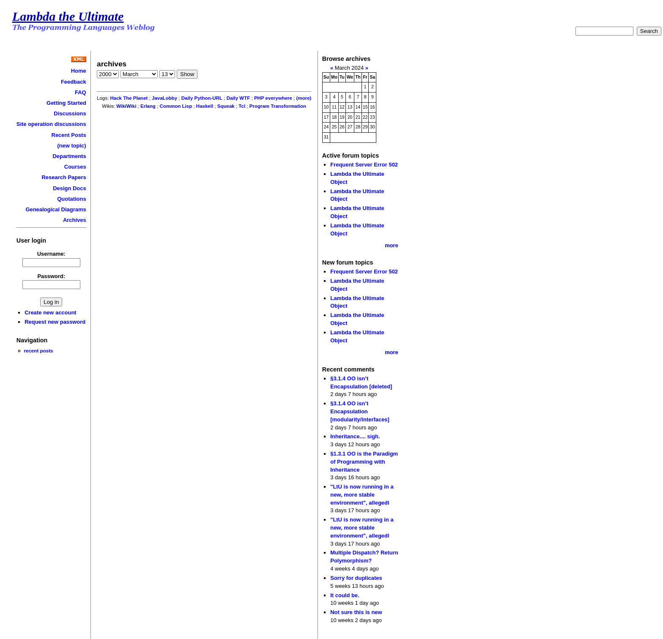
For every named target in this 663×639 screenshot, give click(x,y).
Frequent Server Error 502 (364, 164)
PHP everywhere (273, 98)
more (391, 245)
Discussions (70, 113)
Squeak (226, 106)
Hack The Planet (129, 98)
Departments (69, 156)
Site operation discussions (51, 124)
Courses (75, 167)
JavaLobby (164, 98)
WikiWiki (126, 106)
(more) (304, 98)
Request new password (55, 322)
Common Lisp (175, 106)
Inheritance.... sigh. (355, 436)
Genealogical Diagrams (55, 209)
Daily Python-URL (201, 98)
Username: (51, 254)
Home (78, 71)
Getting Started (66, 103)
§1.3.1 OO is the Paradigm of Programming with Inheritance (364, 461)
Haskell (204, 106)
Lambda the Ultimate (68, 16)
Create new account (50, 312)
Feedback (73, 82)
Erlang (148, 106)
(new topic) (71, 145)
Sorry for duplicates (356, 578)
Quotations (71, 199)
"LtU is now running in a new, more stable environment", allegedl (361, 494)
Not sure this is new (356, 612)
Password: (51, 276)
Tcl (241, 106)
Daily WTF (238, 98)
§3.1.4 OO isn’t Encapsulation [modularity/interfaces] (359, 411)
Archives (74, 220)
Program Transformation (277, 106)
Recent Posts (69, 135)
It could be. (344, 595)
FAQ (80, 92)
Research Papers (64, 177)
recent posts (38, 350)
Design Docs (69, 188)
